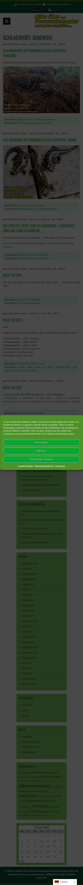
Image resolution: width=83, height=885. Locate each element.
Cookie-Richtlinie (25, 466)
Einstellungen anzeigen (41, 459)
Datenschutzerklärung (44, 466)
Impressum (60, 466)
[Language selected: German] (65, 882)
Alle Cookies (41, 442)
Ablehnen (41, 450)
